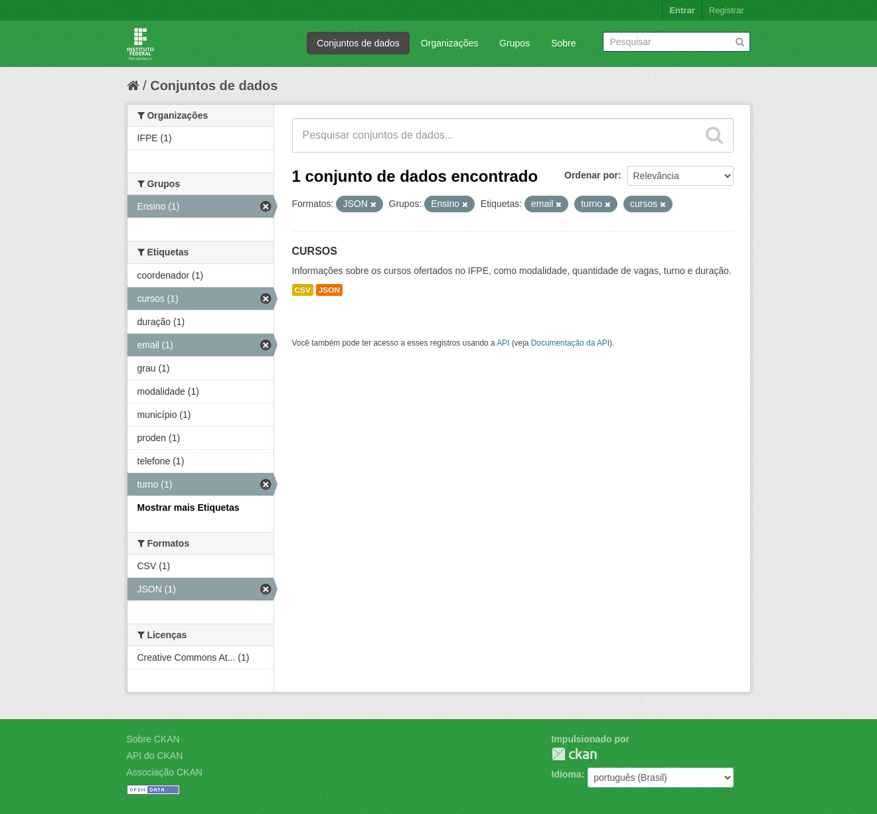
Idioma (567, 774)
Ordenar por (591, 175)
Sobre (563, 43)
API (503, 343)
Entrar (681, 10)
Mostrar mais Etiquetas (188, 507)
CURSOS (314, 251)
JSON (329, 290)
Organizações (449, 43)
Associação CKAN (164, 772)
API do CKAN (155, 755)
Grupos (514, 43)
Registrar (726, 10)
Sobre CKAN (153, 739)
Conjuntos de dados (358, 43)
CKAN (574, 754)
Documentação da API (570, 343)
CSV (303, 290)
